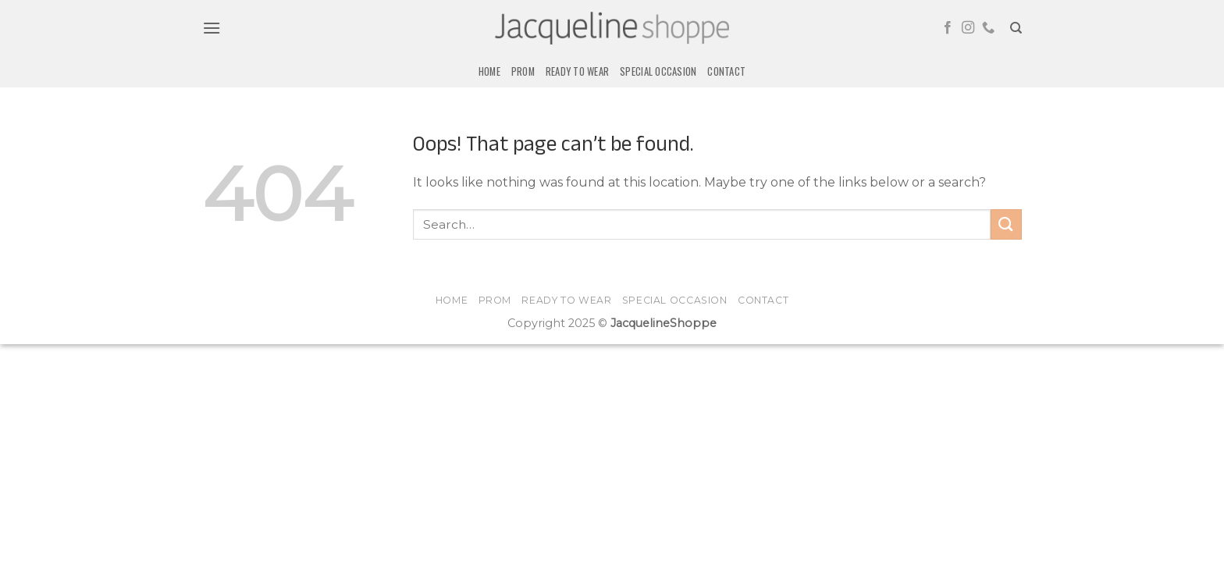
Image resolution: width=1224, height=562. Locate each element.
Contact (726, 71)
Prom (523, 71)
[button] (211, 28)
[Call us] (988, 28)
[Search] (1016, 28)
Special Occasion (658, 71)
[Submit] (1006, 224)
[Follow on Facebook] (947, 28)
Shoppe (693, 323)
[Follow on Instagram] (968, 28)
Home (489, 71)
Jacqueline (640, 323)
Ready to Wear (577, 71)
